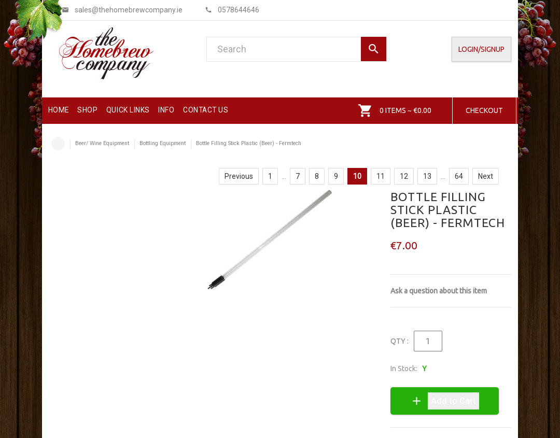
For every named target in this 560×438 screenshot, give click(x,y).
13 (427, 176)
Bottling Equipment (162, 143)
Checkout (484, 110)
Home (58, 143)
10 (357, 176)
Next (485, 176)
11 (380, 176)
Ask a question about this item (438, 291)
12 (404, 176)
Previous (239, 176)
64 (459, 176)
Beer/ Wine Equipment (102, 143)
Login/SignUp (481, 49)
